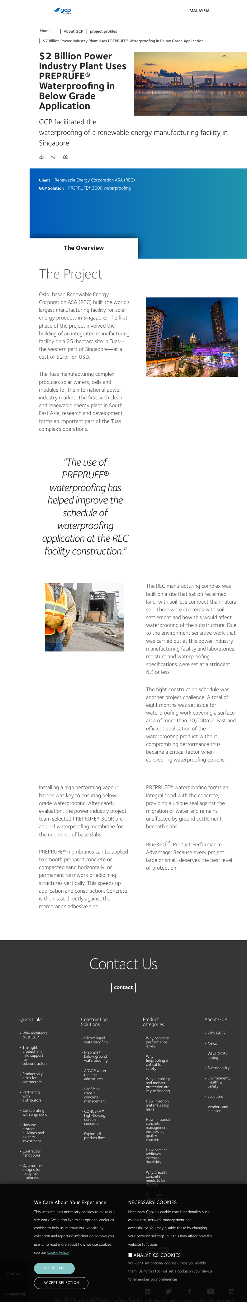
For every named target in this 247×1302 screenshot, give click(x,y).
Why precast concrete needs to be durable (156, 1179)
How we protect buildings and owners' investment (33, 1133)
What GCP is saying (218, 1056)
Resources (12, 68)
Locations (216, 1097)
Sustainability (219, 1068)
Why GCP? (217, 1034)
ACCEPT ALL (54, 1268)
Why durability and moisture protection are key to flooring (158, 1085)
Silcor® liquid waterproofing (95, 1041)
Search (225, 12)
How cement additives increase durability (156, 1156)
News (212, 1044)
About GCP (73, 32)
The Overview (84, 248)
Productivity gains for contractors (32, 1078)
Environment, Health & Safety (219, 1083)
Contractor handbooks (31, 1154)
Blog (6, 116)
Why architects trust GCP (34, 1036)
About (8, 92)
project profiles (103, 32)
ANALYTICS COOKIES (157, 1255)
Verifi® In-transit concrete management (95, 1096)
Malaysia (199, 11)
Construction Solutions (92, 1022)
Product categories (153, 1022)
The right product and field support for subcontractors (34, 1056)
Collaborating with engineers (34, 1113)
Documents (13, 44)
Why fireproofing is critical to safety (157, 1063)
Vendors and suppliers (218, 1109)
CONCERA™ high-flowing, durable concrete (95, 1118)
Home (45, 31)
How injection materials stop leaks (157, 1106)
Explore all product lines (95, 1136)
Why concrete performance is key (157, 1043)
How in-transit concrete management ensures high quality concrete (158, 1130)
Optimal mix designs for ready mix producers (32, 1172)
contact (123, 988)
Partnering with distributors (31, 1097)
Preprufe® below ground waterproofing (95, 1057)
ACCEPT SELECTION (61, 1283)
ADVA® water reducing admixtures (95, 1075)
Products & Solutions (13, 17)
